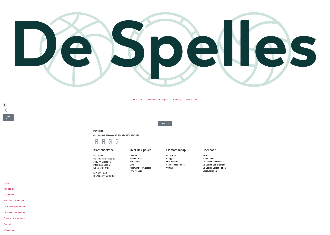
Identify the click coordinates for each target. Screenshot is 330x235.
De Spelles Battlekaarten (15, 212)
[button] (5, 105)
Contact (169, 168)
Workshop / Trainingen (14, 200)
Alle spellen (137, 99)
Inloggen (170, 158)
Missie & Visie (136, 158)
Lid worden (171, 155)
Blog (132, 165)
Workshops (135, 162)
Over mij (133, 155)
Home (6, 183)
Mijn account (192, 99)
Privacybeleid (136, 171)
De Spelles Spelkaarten (14, 206)
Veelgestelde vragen (175, 165)
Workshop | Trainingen (157, 99)
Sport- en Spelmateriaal (14, 218)
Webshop (177, 99)
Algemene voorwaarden (140, 168)
